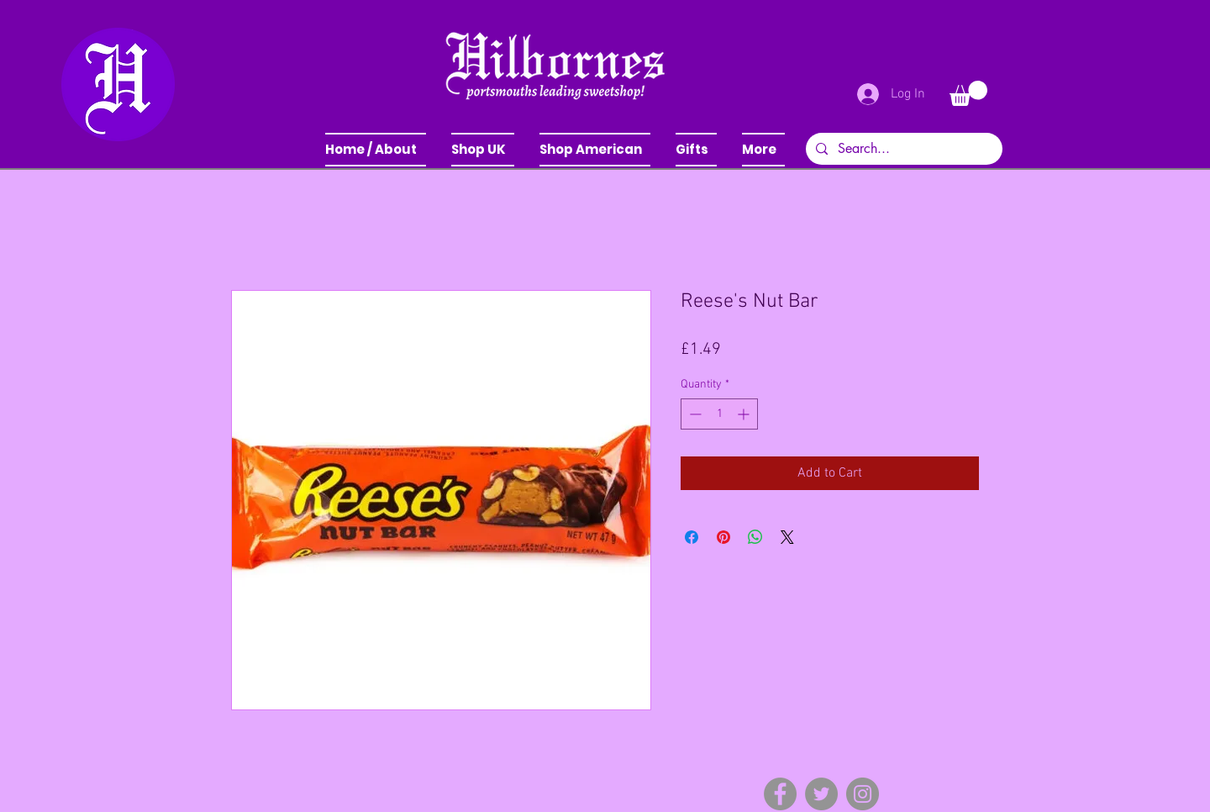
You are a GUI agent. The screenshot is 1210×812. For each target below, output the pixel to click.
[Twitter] (821, 794)
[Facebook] (780, 794)
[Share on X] (787, 537)
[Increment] (744, 414)
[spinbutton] (719, 414)
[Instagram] (862, 794)
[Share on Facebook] (691, 537)
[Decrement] (693, 414)
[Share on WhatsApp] (755, 537)
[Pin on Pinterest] (723, 537)
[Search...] (902, 149)
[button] (483, 149)
